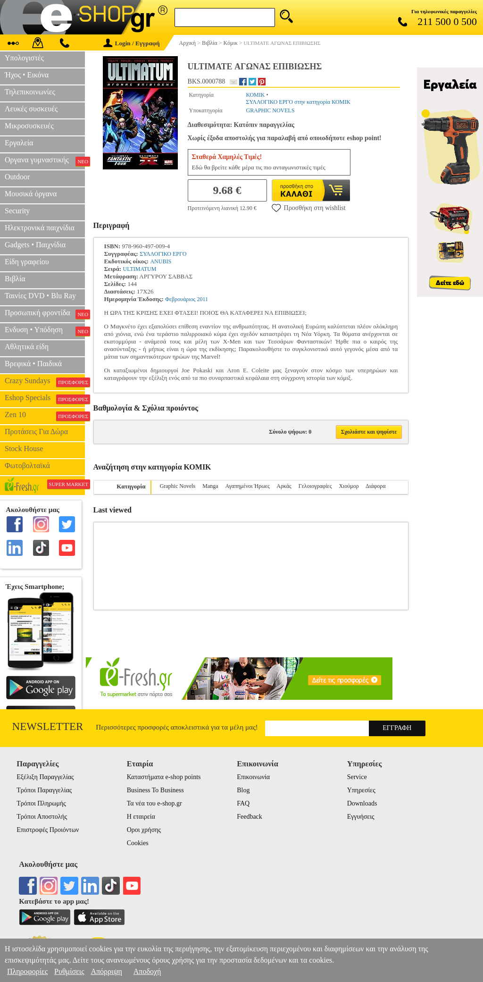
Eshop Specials (45, 399)
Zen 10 (45, 416)
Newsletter (47, 726)
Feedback (249, 816)
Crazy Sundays (45, 382)
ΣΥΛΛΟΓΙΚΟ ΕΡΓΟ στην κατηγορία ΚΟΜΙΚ (298, 102)
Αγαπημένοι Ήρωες (247, 486)
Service (357, 777)
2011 (202, 299)
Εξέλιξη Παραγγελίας (45, 777)
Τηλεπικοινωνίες (30, 92)
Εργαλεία (19, 143)
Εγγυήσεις (361, 816)
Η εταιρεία (141, 816)
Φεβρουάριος (180, 299)
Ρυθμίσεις (69, 971)
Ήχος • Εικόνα (27, 75)
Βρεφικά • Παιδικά (33, 364)
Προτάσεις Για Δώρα (36, 432)
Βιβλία (15, 279)
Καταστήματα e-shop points (164, 777)
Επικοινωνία (253, 777)
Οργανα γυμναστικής (45, 161)
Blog (243, 790)
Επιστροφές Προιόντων (48, 829)
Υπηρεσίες (361, 790)
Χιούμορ (348, 486)
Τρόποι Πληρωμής (41, 803)
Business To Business (155, 790)
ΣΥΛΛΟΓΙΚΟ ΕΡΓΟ (163, 254)
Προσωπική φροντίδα (45, 314)
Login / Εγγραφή (131, 43)
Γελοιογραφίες (315, 486)
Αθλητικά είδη (27, 347)
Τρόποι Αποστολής (42, 816)
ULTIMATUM (139, 269)
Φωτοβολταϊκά (27, 466)
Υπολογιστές (24, 58)
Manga (210, 486)
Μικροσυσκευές (29, 126)
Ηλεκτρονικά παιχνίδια (40, 228)
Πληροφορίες (27, 971)
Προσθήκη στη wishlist (309, 207)
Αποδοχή (147, 971)
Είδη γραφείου (27, 262)
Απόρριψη (106, 971)
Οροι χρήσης (144, 829)
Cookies (138, 843)
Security (17, 211)
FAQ (243, 803)
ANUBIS (160, 261)
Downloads (362, 803)
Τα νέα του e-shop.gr (154, 803)
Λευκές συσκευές (31, 109)
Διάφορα (375, 486)
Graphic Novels (178, 486)
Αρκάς (283, 486)
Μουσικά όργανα (31, 194)
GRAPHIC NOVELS (270, 110)
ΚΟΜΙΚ (255, 95)
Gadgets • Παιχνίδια (35, 245)
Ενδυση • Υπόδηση (45, 331)
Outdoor (17, 177)
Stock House (24, 449)
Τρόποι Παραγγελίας (44, 790)
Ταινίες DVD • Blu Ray (40, 296)
